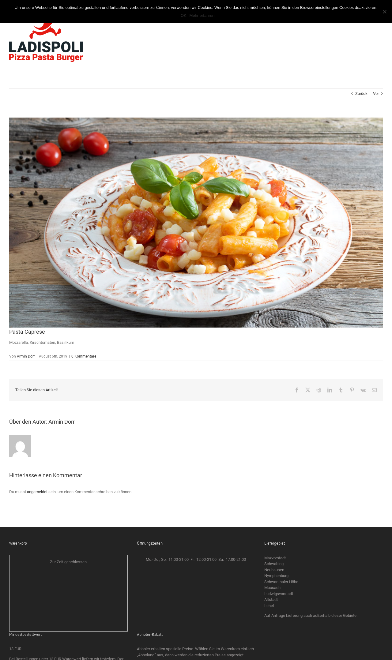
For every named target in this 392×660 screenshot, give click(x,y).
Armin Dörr (26, 356)
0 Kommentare (83, 356)
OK (184, 15)
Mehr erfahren (202, 15)
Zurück (361, 93)
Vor (376, 93)
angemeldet (37, 491)
